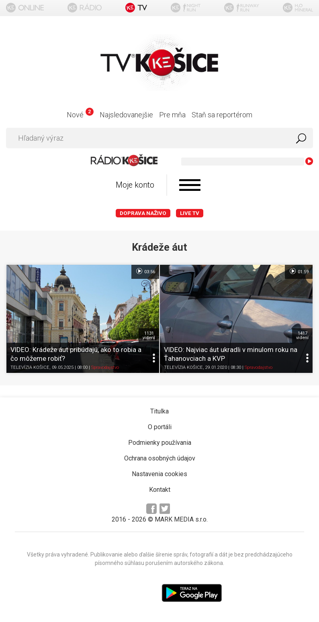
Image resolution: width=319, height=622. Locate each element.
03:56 (145, 271)
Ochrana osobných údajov (159, 458)
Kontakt (159, 489)
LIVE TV (189, 213)
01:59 (299, 271)
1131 (149, 335)
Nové (80, 114)
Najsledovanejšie (126, 114)
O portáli (160, 427)
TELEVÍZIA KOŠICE (29, 367)
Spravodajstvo (105, 367)
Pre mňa (172, 114)
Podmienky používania (159, 442)
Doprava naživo (143, 213)
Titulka (159, 411)
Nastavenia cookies (159, 474)
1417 (302, 335)
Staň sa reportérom (222, 114)
